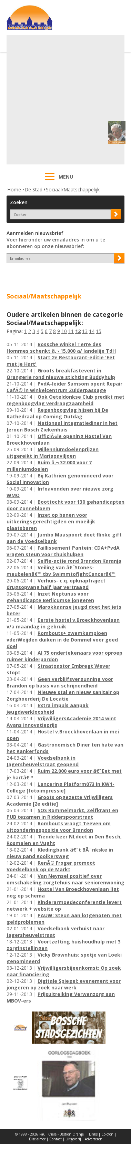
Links (93, 1134)
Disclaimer (37, 1139)
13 (85, 331)
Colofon (107, 1134)
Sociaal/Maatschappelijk (73, 189)
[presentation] (47, 275)
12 (78, 331)
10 (64, 331)
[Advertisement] (64, 99)
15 (98, 331)
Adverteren (93, 1139)
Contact (55, 1139)
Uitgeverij (73, 1139)
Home (14, 189)
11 (71, 331)
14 (91, 331)
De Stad (33, 189)
